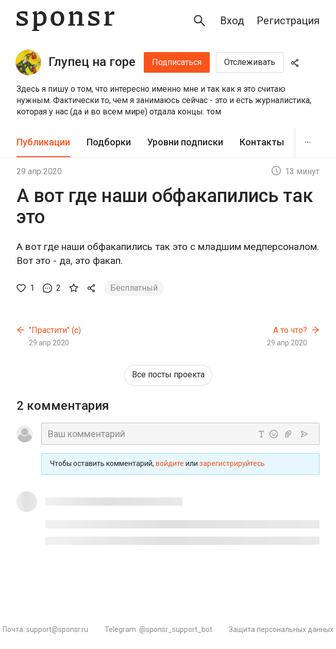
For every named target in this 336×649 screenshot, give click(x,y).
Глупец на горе (92, 62)
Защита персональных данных (281, 629)
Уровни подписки (185, 142)
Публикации (43, 142)
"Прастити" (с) (55, 330)
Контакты (262, 142)
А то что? (290, 330)
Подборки (109, 142)
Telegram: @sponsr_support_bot (158, 629)
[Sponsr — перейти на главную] (65, 21)
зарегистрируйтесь (232, 463)
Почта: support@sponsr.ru (45, 629)
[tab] (43, 142)
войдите (170, 463)
